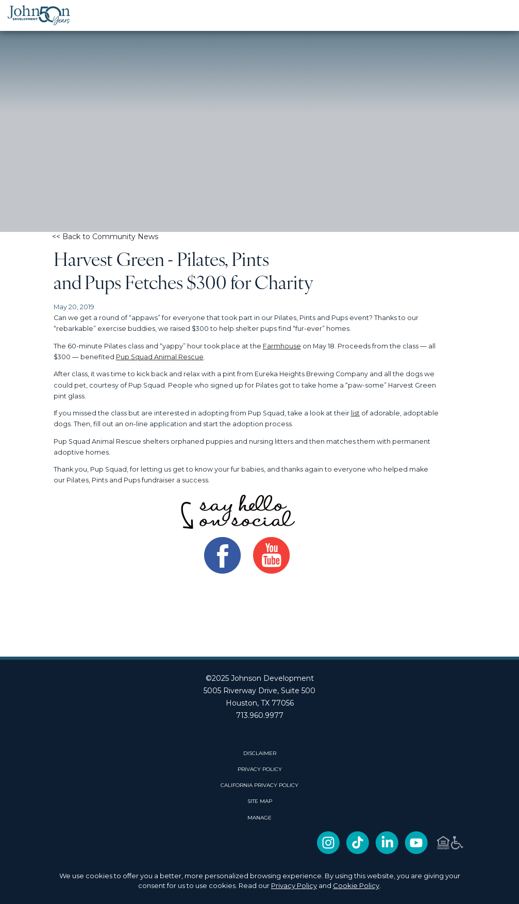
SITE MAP (259, 801)
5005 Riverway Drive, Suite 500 (259, 690)
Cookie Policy (356, 885)
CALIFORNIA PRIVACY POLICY (259, 785)
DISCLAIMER (259, 753)
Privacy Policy (294, 885)
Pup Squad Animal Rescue (160, 357)
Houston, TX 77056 (260, 703)
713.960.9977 (259, 715)
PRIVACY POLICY (260, 769)
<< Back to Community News (105, 236)
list (355, 413)
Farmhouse (282, 346)
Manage (259, 818)
